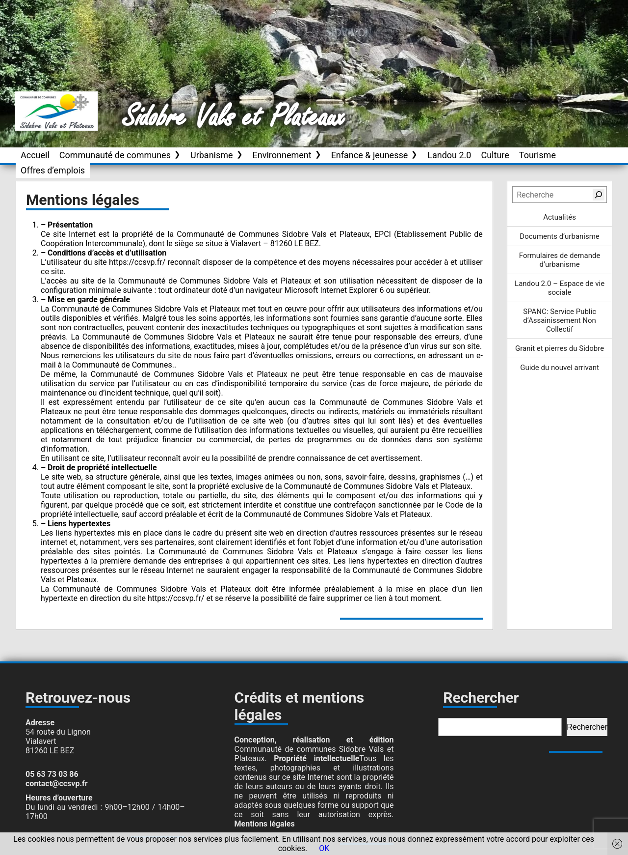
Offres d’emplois (53, 170)
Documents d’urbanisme (559, 236)
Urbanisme (211, 155)
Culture (495, 155)
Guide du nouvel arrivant (559, 367)
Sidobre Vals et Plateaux (234, 117)
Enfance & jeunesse (369, 155)
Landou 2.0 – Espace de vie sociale (559, 288)
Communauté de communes (115, 155)
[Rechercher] (598, 194)
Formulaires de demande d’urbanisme (560, 260)
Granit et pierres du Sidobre (559, 348)
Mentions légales (265, 823)
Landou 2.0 (449, 155)
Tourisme (537, 155)
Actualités (559, 217)
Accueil (35, 155)
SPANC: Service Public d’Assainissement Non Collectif (559, 320)
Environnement (282, 155)
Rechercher (587, 727)
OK (324, 848)
